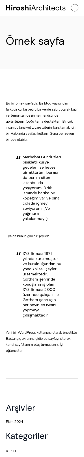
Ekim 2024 (14, 421)
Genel (11, 451)
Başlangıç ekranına (20, 338)
